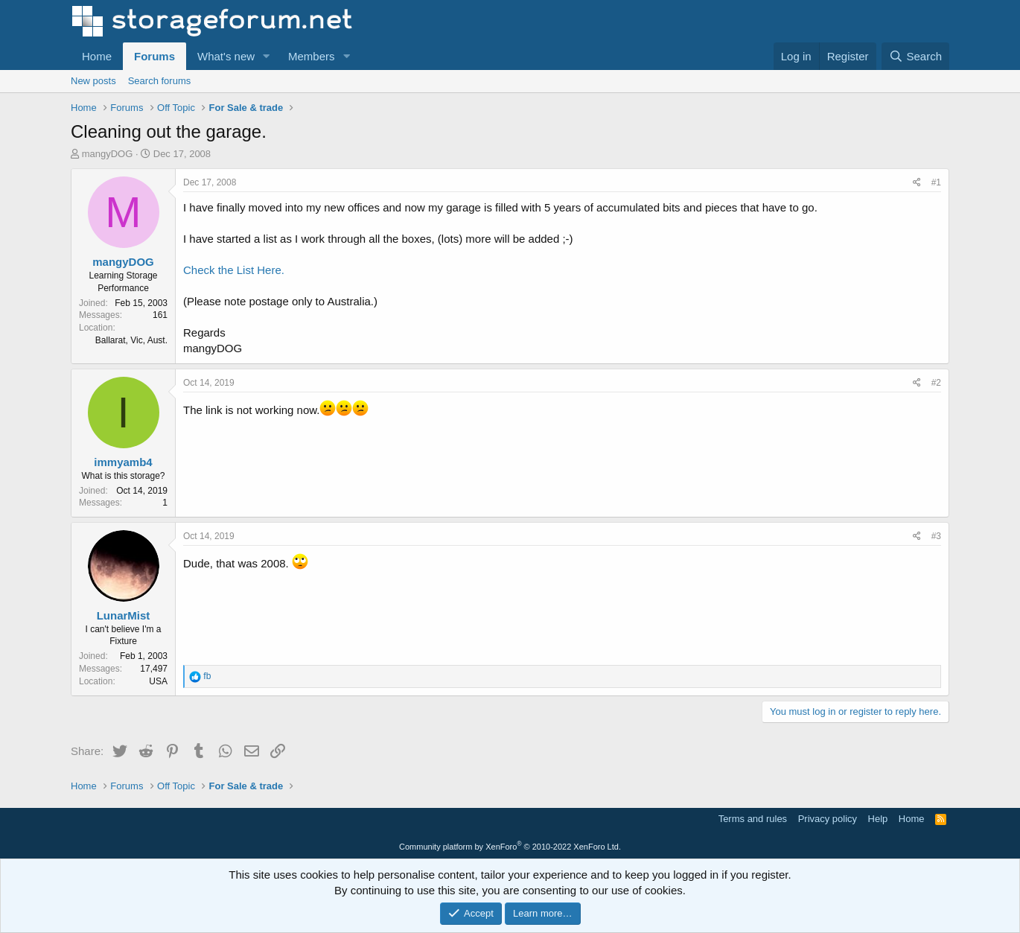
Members (311, 56)
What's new (226, 56)
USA (158, 681)
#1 (936, 182)
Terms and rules (752, 818)
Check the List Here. (233, 270)
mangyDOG (107, 153)
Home (97, 56)
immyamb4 (123, 462)
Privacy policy (827, 818)
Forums (154, 56)
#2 (936, 383)
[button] (266, 56)
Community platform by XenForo (510, 846)
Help (878, 818)
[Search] (915, 56)
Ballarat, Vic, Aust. (131, 340)
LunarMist (123, 615)
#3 (936, 536)
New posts (93, 80)
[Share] (917, 182)
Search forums (159, 80)
